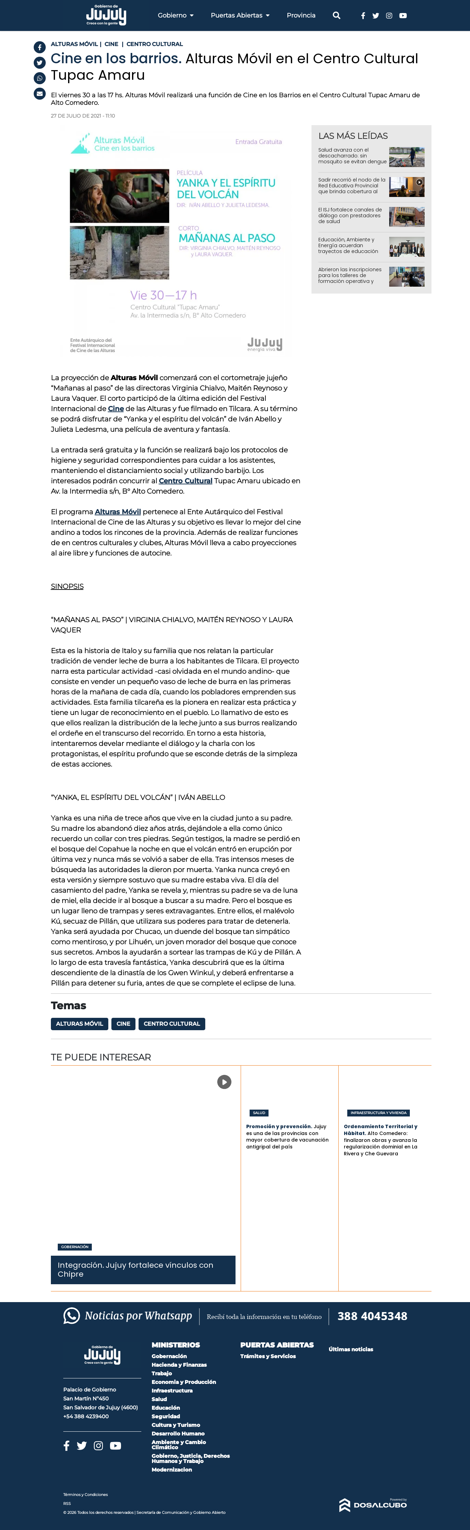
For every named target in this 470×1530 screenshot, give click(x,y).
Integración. (81, 1265)
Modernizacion (172, 1469)
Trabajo (162, 1373)
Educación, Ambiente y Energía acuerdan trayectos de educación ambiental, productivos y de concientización (349, 251)
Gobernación (74, 1247)
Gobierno (176, 15)
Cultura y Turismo (176, 1425)
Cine (116, 409)
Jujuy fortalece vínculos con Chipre (136, 1269)
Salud (259, 1113)
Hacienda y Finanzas (179, 1365)
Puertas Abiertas (240, 15)
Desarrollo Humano (178, 1433)
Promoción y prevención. (279, 1126)
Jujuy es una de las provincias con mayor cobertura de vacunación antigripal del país (287, 1136)
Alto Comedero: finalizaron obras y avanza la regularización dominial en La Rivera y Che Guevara (380, 1143)
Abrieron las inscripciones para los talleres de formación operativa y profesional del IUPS (350, 278)
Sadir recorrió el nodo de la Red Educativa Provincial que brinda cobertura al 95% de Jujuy (351, 188)
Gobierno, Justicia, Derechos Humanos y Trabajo (191, 1458)
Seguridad (166, 1416)
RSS (67, 1503)
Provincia (301, 15)
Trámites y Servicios (268, 1356)
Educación (166, 1408)
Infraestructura (172, 1390)
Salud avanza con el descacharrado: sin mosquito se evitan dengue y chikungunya (352, 158)
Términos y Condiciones (85, 1494)
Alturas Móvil (118, 512)
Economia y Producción (184, 1382)
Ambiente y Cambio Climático (179, 1445)
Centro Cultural (185, 481)
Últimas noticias (351, 1349)
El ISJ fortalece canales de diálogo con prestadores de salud (350, 215)
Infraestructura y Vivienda (378, 1113)
